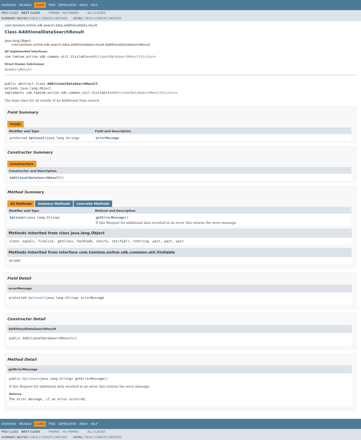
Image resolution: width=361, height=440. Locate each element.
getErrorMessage (110, 217)
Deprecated (67, 5)
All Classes (96, 12)
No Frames (71, 12)
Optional (36, 138)
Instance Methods (54, 204)
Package (25, 5)
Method (61, 18)
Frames (54, 12)
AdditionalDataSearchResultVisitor (122, 56)
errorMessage (107, 138)
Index (83, 5)
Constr (46, 18)
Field (34, 18)
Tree (51, 5)
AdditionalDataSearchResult (35, 178)
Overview (8, 5)
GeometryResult (18, 69)
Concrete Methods (93, 204)
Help (94, 5)
